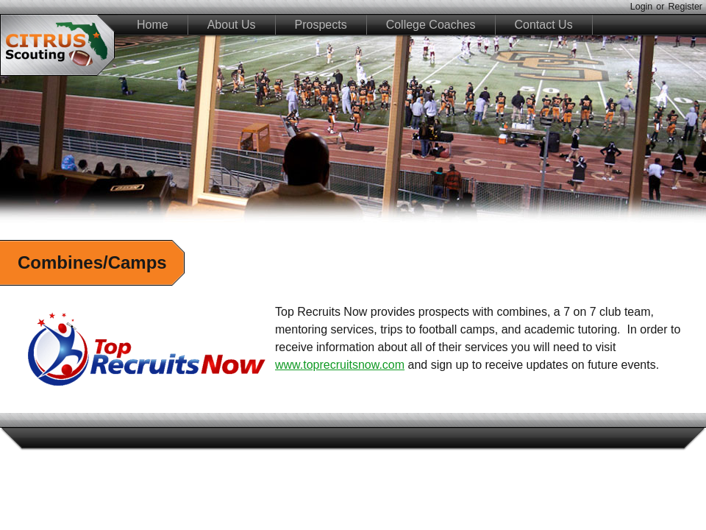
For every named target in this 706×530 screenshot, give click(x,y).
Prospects (321, 24)
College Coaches (431, 24)
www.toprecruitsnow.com (339, 364)
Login (641, 6)
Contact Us (544, 24)
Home (152, 24)
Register (685, 6)
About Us (231, 24)
